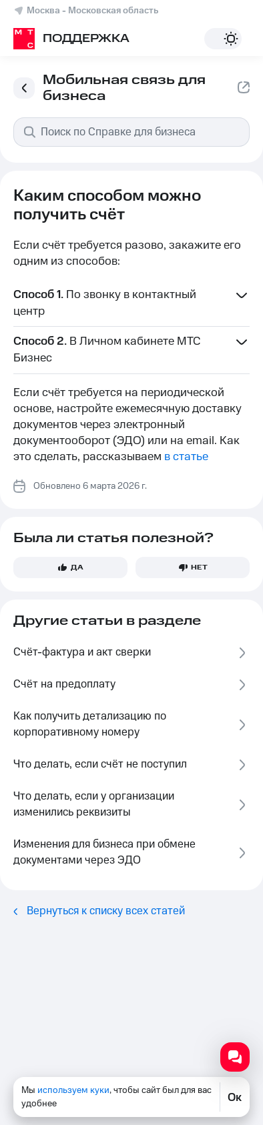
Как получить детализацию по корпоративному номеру (131, 724)
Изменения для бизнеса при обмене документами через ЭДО (131, 852)
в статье (186, 457)
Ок (235, 1097)
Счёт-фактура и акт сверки (131, 652)
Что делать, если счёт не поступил (131, 764)
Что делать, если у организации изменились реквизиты (131, 804)
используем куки (73, 1090)
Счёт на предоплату (131, 684)
